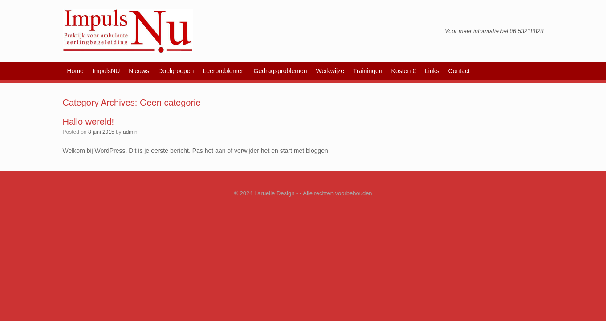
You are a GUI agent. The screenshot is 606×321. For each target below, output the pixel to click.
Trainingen (367, 70)
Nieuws (139, 70)
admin (130, 132)
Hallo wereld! (88, 122)
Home (75, 70)
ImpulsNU (106, 70)
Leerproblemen (223, 70)
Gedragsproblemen (280, 70)
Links (432, 70)
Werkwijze (330, 70)
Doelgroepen (176, 70)
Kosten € (403, 70)
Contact (459, 70)
